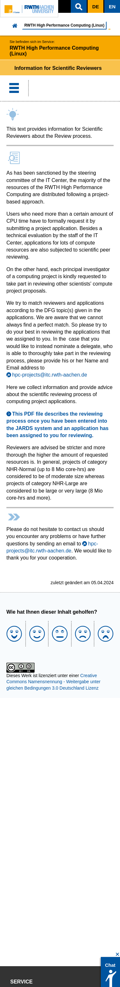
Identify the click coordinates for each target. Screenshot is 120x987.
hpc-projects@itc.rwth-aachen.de (49, 374)
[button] (79, 6)
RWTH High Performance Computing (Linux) (64, 25)
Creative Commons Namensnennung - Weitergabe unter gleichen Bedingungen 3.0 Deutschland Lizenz (53, 682)
